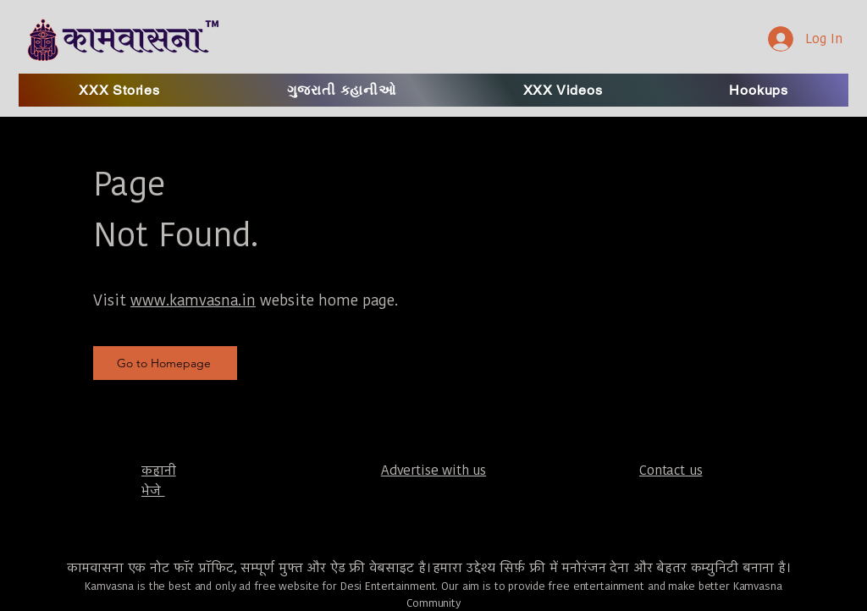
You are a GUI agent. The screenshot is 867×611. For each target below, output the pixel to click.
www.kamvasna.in (193, 300)
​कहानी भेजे (158, 480)
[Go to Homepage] (165, 363)
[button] (563, 90)
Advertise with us (433, 470)
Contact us (670, 470)
